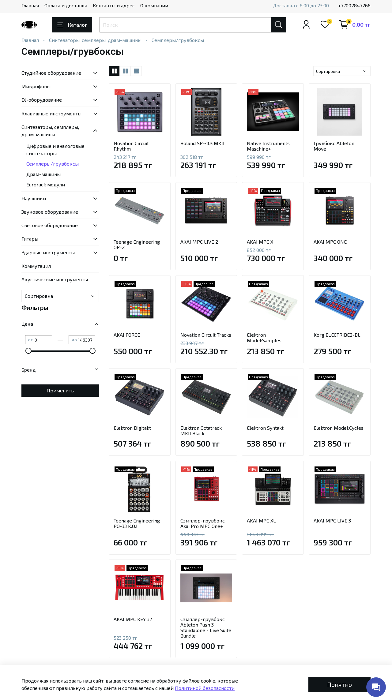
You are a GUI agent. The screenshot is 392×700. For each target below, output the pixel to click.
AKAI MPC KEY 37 (133, 619)
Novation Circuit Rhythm (131, 146)
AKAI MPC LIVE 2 (199, 242)
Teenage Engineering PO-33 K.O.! (137, 523)
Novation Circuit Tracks (205, 335)
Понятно (339, 684)
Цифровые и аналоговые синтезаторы (55, 149)
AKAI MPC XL (261, 520)
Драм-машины (43, 174)
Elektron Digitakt (132, 428)
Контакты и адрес (114, 5)
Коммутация (36, 266)
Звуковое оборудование (49, 212)
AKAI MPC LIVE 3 (332, 520)
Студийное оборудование (51, 73)
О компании (154, 5)
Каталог (72, 25)
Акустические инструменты (54, 279)
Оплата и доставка (65, 5)
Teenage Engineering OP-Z (137, 244)
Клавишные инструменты (51, 113)
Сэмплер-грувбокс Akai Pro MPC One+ (202, 523)
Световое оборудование (49, 225)
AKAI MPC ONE (330, 242)
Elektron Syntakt (265, 428)
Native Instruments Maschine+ (268, 146)
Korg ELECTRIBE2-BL (337, 335)
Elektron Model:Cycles (339, 428)
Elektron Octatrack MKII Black (201, 430)
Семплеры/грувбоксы (52, 164)
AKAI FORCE (127, 335)
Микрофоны (36, 86)
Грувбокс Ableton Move (334, 146)
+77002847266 (354, 5)
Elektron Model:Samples (264, 337)
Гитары (29, 238)
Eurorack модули (45, 184)
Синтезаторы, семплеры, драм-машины (95, 40)
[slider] (28, 350)
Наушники (33, 198)
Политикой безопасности (205, 688)
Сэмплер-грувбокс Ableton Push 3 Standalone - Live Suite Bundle (205, 627)
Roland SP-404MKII (202, 143)
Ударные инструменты (48, 252)
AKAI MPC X (260, 242)
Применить (60, 390)
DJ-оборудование (41, 100)
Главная (30, 5)
